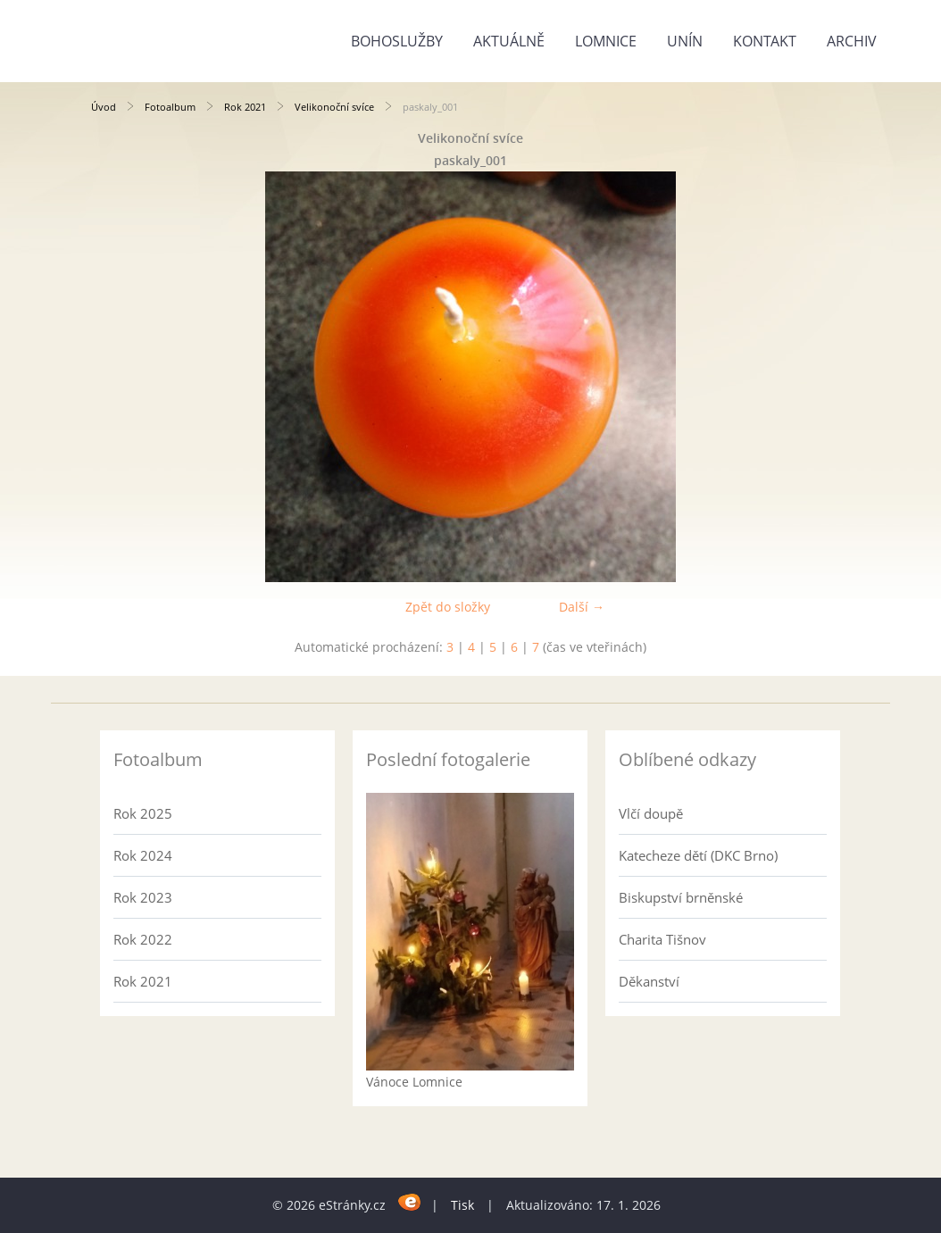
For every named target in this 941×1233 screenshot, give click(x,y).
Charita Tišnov (662, 939)
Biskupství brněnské (681, 897)
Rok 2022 (142, 939)
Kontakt (764, 41)
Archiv (852, 41)
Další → (581, 606)
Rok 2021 (245, 106)
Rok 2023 (142, 897)
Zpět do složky (447, 606)
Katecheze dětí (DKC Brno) (698, 855)
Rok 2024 (142, 855)
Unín (685, 41)
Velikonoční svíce (334, 106)
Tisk (462, 1204)
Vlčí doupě (651, 813)
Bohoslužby (397, 41)
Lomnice (606, 41)
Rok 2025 (142, 813)
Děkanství (649, 981)
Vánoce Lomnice (414, 1081)
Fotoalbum (170, 106)
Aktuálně (509, 41)
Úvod (103, 106)
